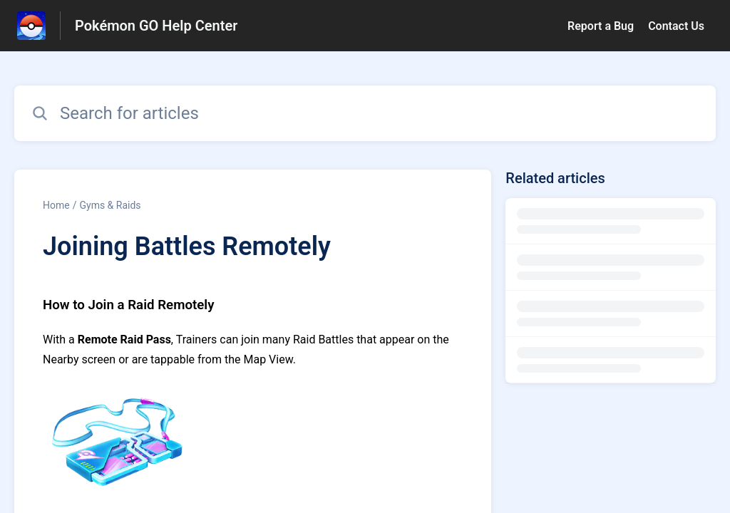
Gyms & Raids (109, 205)
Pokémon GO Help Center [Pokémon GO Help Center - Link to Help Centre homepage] (156, 25)
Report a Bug (600, 26)
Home (56, 205)
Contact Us (676, 26)
